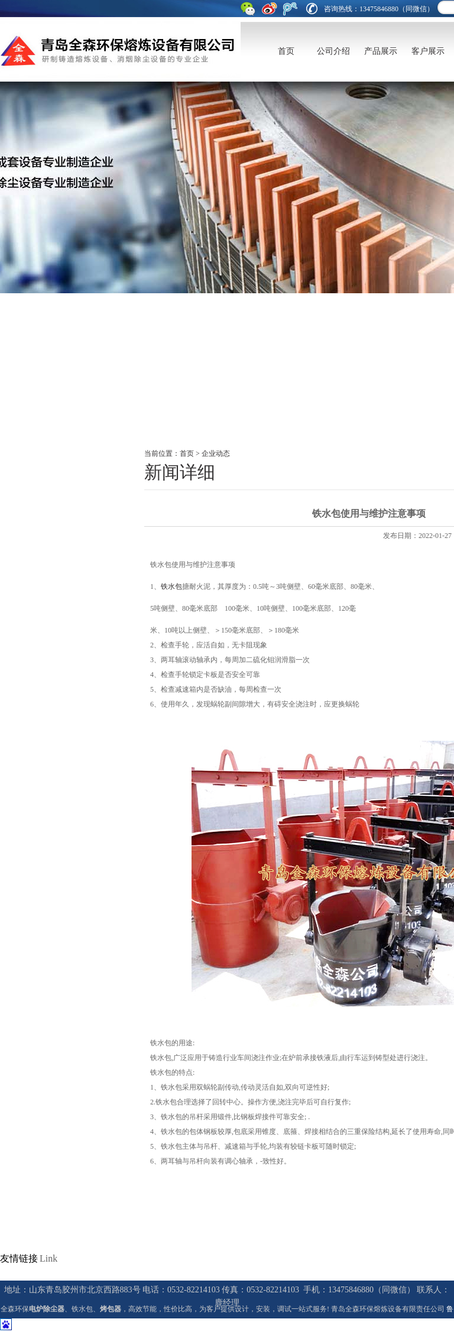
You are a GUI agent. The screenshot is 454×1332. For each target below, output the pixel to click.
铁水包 (171, 586)
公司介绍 (333, 51)
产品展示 (380, 51)
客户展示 (428, 51)
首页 (286, 51)
